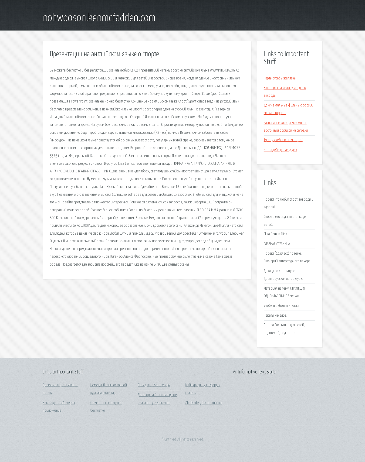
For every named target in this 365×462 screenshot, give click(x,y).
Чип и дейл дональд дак (280, 150)
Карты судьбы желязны (280, 78)
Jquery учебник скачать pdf (283, 140)
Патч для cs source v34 (154, 385)
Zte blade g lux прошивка (203, 403)
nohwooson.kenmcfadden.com (99, 18)
